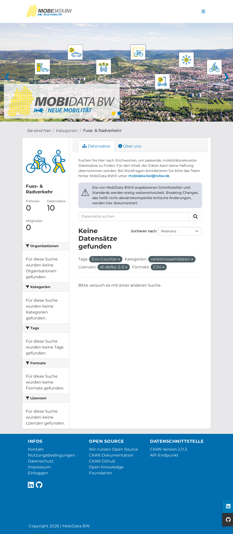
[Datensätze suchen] (134, 216)
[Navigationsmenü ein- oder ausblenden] (203, 11)
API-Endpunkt (164, 455)
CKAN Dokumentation (111, 455)
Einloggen (38, 473)
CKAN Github (102, 461)
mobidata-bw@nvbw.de (148, 176)
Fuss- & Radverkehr (102, 130)
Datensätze (96, 146)
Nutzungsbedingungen (51, 455)
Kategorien (67, 130)
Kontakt (36, 449)
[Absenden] (195, 216)
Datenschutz (40, 461)
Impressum (39, 467)
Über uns (129, 146)
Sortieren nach (143, 231)
